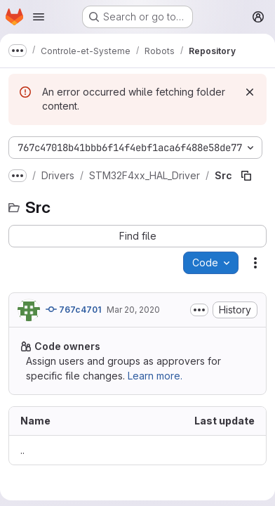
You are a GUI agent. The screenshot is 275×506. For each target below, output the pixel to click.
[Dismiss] (249, 92)
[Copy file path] (246, 175)
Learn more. (155, 376)
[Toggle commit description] (199, 310)
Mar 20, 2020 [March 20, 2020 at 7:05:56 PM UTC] (133, 309)
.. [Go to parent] (22, 450)
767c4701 (73, 309)
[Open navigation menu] (38, 17)
